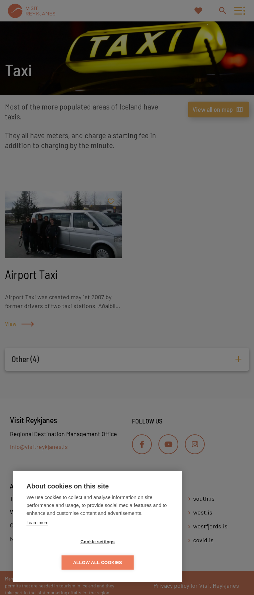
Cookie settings (59, 562)
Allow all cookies (135, 562)
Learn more (37, 543)
